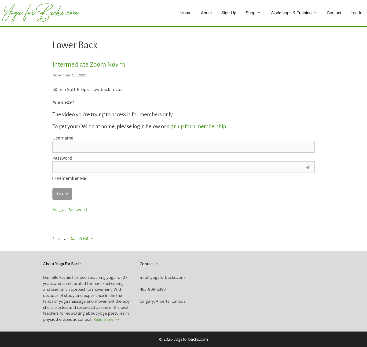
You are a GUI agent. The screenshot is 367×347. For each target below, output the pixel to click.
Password (62, 158)
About (206, 13)
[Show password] (308, 167)
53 (74, 238)
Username (62, 138)
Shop (256, 13)
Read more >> (106, 319)
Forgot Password (69, 209)
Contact (334, 13)
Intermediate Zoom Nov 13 (88, 64)
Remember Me (69, 178)
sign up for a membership (197, 126)
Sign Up (228, 13)
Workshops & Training (296, 13)
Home (185, 13)
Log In (356, 13)
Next (86, 238)
